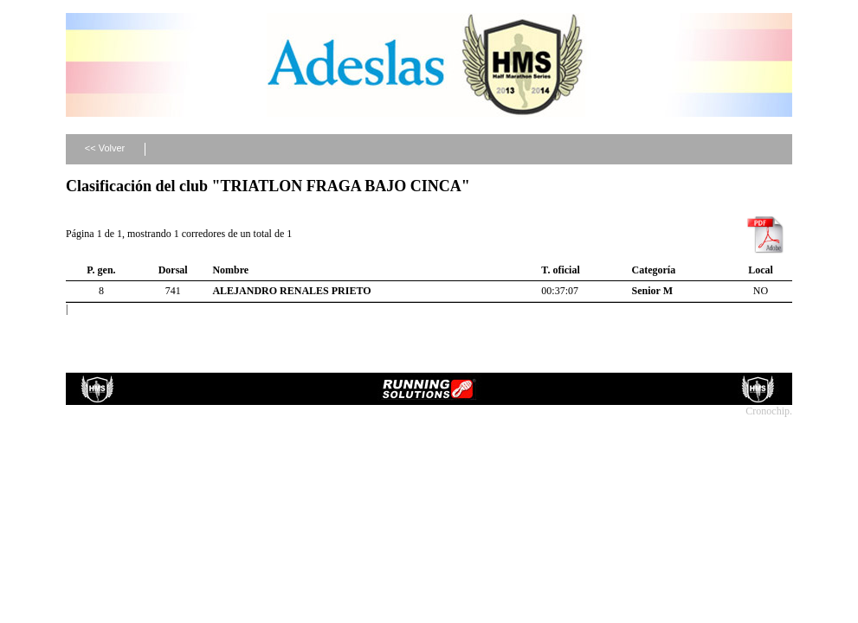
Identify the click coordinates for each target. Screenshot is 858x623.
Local (760, 270)
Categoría (654, 270)
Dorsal (173, 270)
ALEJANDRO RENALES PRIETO (291, 291)
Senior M (652, 291)
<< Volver (105, 148)
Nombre (230, 270)
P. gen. (101, 270)
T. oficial (560, 270)
